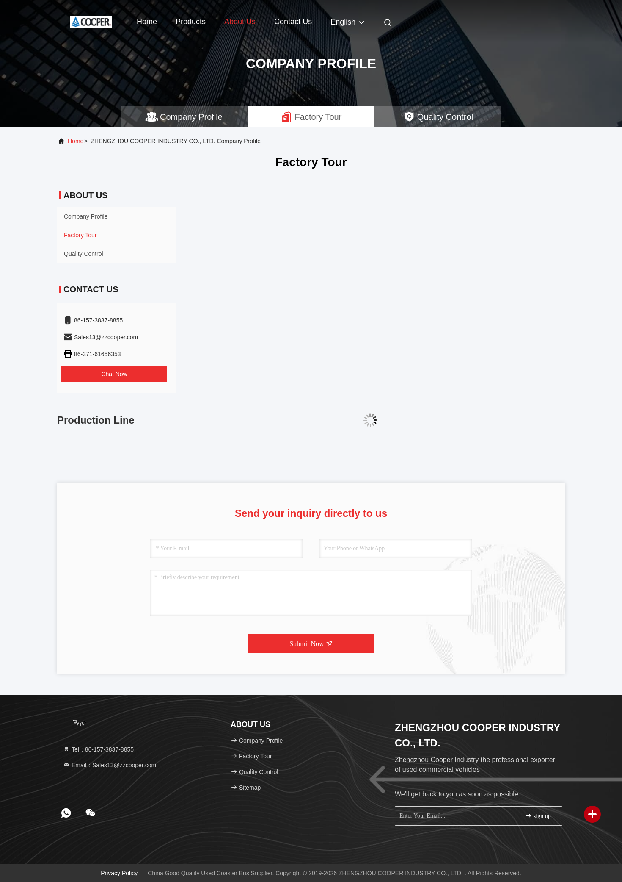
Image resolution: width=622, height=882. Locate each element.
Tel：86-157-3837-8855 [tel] (98, 749)
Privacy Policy (119, 873)
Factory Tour (80, 235)
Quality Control (83, 253)
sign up (537, 815)
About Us (240, 21)
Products (191, 21)
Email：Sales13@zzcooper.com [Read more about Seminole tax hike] (109, 765)
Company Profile (86, 216)
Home (147, 21)
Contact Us (293, 21)
